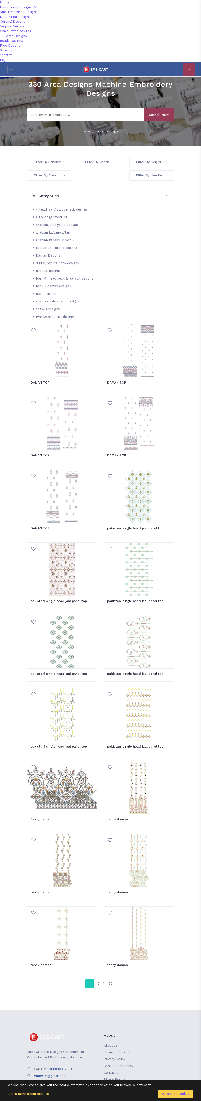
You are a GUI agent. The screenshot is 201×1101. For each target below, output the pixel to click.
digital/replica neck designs (57, 263)
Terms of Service (117, 1052)
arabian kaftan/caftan (53, 232)
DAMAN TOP (40, 382)
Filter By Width (100, 162)
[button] (100, 196)
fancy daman (41, 819)
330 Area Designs (13, 36)
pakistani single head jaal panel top (135, 528)
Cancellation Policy (118, 1066)
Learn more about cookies (28, 1094)
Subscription (9, 50)
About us (110, 1045)
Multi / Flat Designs (15, 17)
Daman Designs (48, 255)
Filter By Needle (151, 175)
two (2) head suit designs (55, 317)
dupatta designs (48, 271)
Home (4, 2)
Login (4, 60)
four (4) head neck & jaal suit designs (64, 278)
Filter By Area (49, 175)
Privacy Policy (114, 1059)
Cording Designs (12, 21)
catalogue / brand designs (56, 248)
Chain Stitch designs (15, 31)
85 (111, 983)
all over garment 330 (52, 217)
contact (6, 55)
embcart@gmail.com (50, 1076)
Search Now (159, 115)
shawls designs (48, 309)
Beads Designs (11, 41)
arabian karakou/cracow (55, 240)
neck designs (46, 294)
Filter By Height (151, 162)
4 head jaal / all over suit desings (62, 209)
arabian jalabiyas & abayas (57, 225)
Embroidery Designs (18, 7)
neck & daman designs (53, 286)
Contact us (112, 1073)
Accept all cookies (176, 1094)
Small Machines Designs (18, 12)
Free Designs (10, 45)
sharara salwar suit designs (57, 301)
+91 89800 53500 (60, 1069)
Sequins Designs (12, 26)
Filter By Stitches (49, 162)
